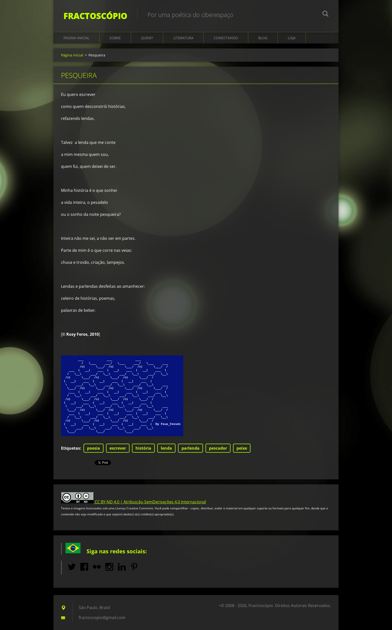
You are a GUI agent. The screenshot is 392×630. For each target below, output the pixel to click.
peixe (241, 448)
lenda (166, 448)
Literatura (183, 37)
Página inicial (76, 37)
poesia (93, 448)
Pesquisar (325, 14)
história (143, 448)
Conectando (226, 37)
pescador (218, 448)
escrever (118, 448)
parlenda (191, 448)
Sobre (115, 37)
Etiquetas (70, 448)
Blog (263, 37)
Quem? (147, 37)
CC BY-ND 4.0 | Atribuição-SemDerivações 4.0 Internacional (150, 502)
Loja (292, 37)
